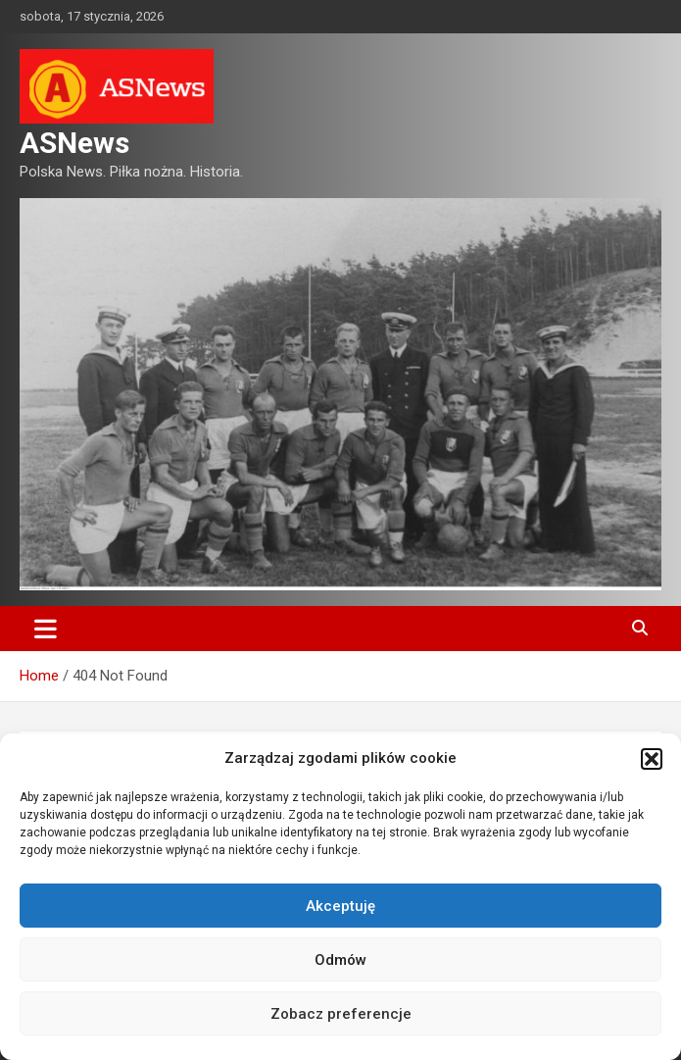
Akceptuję (340, 906)
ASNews (74, 143)
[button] (651, 759)
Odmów (340, 960)
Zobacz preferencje (341, 1014)
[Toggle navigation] (46, 628)
